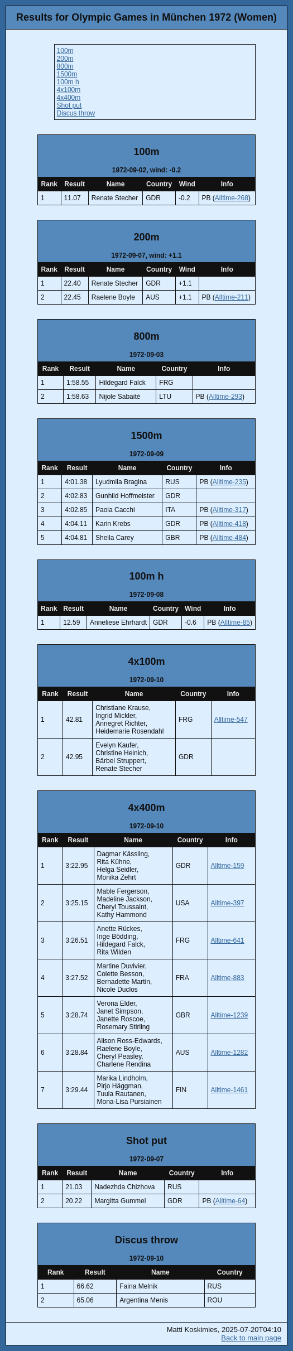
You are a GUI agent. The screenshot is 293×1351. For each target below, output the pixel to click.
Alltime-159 (227, 866)
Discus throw (76, 113)
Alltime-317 (229, 510)
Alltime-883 (227, 978)
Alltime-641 (227, 940)
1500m (67, 74)
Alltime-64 (230, 1201)
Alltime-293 (225, 397)
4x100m (69, 90)
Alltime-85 (235, 622)
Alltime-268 (231, 198)
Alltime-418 (229, 524)
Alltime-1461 (229, 1090)
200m (65, 58)
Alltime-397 (227, 903)
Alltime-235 (229, 482)
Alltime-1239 (229, 1015)
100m (65, 51)
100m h (68, 82)
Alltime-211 (231, 297)
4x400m (69, 98)
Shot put (69, 105)
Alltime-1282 (229, 1052)
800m (65, 66)
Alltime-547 (231, 719)
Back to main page (251, 1338)
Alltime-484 (229, 538)
